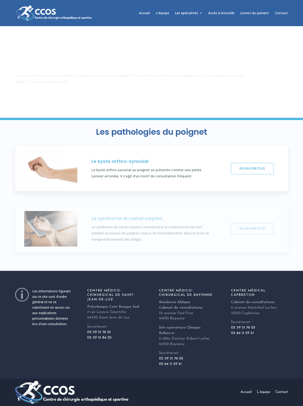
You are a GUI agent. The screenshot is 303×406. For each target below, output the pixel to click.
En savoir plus (252, 168)
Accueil (144, 13)
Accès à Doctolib (221, 13)
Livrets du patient (254, 13)
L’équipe (162, 13)
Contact (281, 13)
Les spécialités (186, 13)
